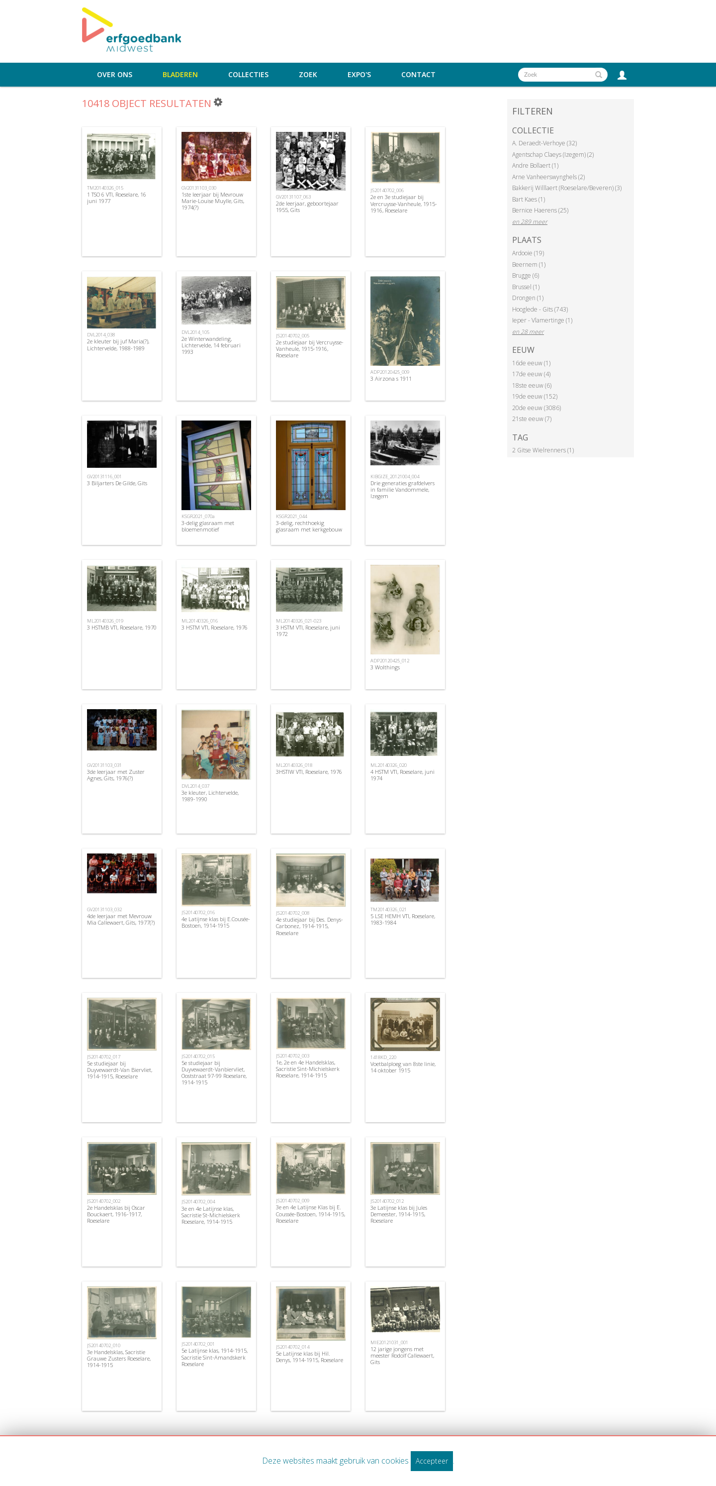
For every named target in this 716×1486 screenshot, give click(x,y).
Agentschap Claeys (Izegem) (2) (553, 154)
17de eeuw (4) (531, 374)
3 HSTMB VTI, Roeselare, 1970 (122, 627)
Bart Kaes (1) (528, 199)
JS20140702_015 (198, 1056)
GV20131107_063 (293, 197)
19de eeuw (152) (534, 396)
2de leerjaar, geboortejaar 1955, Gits (307, 206)
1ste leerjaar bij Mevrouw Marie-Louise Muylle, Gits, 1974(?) (212, 201)
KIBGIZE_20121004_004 (394, 476)
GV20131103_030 (198, 188)
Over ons (114, 74)
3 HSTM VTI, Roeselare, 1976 (214, 627)
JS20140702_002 (103, 1201)
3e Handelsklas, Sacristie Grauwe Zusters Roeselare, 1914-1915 (119, 1358)
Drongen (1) (527, 298)
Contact (418, 74)
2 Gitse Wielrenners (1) (543, 450)
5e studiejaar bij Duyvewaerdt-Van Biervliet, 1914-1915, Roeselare (119, 1070)
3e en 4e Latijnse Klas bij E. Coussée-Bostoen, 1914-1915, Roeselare (310, 1213)
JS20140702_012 (387, 1201)
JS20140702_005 (292, 335)
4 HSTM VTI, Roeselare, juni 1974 (402, 775)
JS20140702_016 (198, 912)
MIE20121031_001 (389, 1342)
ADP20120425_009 (389, 372)
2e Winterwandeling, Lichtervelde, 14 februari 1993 (211, 345)
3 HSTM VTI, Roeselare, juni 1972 (308, 630)
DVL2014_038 (101, 334)
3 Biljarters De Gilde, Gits (117, 483)
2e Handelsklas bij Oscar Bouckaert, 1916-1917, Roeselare (116, 1214)
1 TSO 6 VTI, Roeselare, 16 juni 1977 (116, 198)
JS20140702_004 (198, 1201)
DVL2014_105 (195, 332)
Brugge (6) (525, 275)
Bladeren (180, 74)
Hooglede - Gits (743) (540, 309)
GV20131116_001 (104, 476)
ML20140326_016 (199, 621)
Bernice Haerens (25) (540, 210)
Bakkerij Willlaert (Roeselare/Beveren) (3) (567, 188)
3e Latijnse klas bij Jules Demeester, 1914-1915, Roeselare (398, 1214)
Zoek (308, 74)
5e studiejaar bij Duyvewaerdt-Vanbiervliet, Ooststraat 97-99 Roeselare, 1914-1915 (214, 1072)
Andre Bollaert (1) (535, 165)
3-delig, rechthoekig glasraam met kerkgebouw (309, 526)
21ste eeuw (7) (531, 419)
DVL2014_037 (195, 786)
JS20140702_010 (103, 1345)
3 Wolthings (385, 667)
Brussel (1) (525, 287)
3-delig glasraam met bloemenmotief (207, 526)
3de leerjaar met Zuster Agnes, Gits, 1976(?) (116, 775)
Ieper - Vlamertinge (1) (542, 320)
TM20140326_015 (105, 188)
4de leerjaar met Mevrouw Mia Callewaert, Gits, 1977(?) (121, 919)
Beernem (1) (528, 264)
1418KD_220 (383, 1057)
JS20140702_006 (387, 190)
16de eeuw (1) (531, 363)
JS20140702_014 (292, 1347)
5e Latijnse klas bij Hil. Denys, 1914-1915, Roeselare (309, 1357)
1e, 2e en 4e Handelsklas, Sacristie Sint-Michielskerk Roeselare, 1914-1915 (308, 1069)
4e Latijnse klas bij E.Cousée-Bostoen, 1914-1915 (215, 922)
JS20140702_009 (292, 1200)
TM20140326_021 (388, 909)
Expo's (359, 74)
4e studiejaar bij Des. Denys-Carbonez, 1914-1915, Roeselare (309, 926)
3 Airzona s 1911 (391, 378)
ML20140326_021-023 (298, 621)
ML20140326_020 (388, 765)
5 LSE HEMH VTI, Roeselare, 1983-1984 (402, 919)
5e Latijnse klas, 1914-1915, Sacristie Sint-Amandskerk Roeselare (214, 1357)
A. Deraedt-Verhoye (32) (544, 143)
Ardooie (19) (528, 253)
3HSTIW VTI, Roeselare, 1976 (309, 771)
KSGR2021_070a (198, 516)
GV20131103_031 (104, 765)
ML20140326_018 (294, 765)
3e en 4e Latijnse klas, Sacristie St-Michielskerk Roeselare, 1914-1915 (210, 1215)
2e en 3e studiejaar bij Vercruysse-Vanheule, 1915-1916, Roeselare (403, 203)
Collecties (248, 74)
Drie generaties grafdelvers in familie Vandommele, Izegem (402, 489)
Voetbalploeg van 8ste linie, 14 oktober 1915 (403, 1067)
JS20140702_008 (292, 913)
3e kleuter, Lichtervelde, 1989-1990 (210, 796)
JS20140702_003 (292, 1056)
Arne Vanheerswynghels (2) (548, 177)
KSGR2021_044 (291, 516)
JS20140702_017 (103, 1057)
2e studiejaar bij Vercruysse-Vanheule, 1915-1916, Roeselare (310, 348)
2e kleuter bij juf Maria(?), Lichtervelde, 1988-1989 (118, 344)
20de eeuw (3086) (536, 408)
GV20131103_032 (104, 909)
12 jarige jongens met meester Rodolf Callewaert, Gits (402, 1355)
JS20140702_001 (198, 1344)
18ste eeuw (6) (531, 385)
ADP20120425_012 (389, 660)
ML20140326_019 (105, 621)
